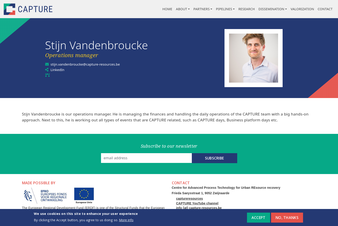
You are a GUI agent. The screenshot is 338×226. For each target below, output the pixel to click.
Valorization (302, 9)
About (181, 9)
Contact (325, 9)
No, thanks (287, 218)
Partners (201, 9)
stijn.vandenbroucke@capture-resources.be (88, 64)
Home (167, 9)
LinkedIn (58, 69)
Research (246, 9)
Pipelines (224, 9)
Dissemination (271, 9)
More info (126, 220)
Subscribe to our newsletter (169, 146)
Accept (259, 218)
